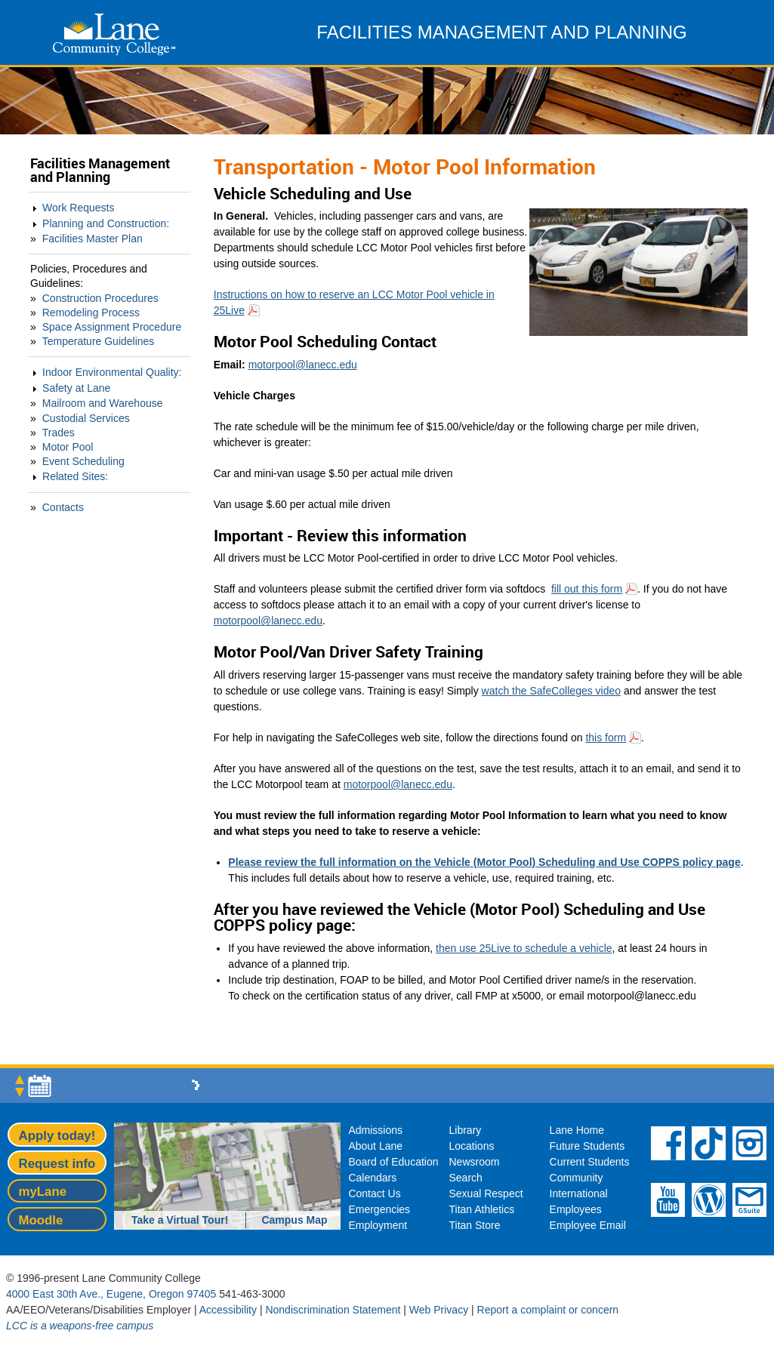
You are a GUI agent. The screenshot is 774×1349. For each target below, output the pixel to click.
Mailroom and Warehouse (102, 403)
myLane (42, 1191)
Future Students (587, 1146)
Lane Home (577, 1130)
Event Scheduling (83, 461)
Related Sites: (75, 476)
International (579, 1193)
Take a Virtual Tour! (179, 1220)
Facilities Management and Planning (100, 170)
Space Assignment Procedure (111, 327)
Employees (576, 1209)
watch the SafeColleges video (551, 691)
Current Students (590, 1162)
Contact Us (374, 1193)
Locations (472, 1146)
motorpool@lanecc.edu (302, 365)
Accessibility (228, 1310)
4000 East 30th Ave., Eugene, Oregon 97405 (111, 1294)
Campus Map (294, 1220)
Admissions (375, 1130)
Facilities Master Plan (92, 239)
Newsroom (474, 1162)
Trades (58, 433)
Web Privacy (438, 1310)
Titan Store (475, 1225)
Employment (377, 1225)
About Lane (375, 1146)
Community (576, 1178)
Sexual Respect (486, 1193)
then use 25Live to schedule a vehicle (524, 948)
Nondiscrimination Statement (332, 1310)
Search (466, 1178)
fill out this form (586, 589)
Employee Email (588, 1225)
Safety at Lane (76, 388)
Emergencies (379, 1209)
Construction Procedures (100, 298)
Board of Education (393, 1162)
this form (605, 737)
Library (465, 1130)
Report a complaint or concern (548, 1310)
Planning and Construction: (105, 223)
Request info (57, 1164)
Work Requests (78, 208)
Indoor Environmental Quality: (111, 372)
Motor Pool (68, 447)
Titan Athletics (482, 1209)
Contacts (63, 507)
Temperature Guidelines (98, 341)
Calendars (372, 1178)
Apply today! (57, 1136)
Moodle (41, 1220)
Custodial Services (86, 418)
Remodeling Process (91, 312)
